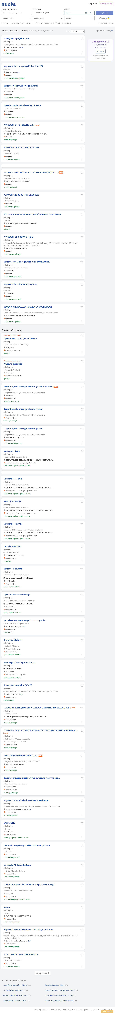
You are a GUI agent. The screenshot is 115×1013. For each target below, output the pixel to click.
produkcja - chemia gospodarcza (18, 662)
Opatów (8, 398)
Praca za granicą (69, 1010)
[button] (82, 38)
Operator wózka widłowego (16, 594)
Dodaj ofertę (106, 4)
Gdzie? (67, 9)
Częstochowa (10, 350)
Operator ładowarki (12, 568)
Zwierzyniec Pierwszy (13, 674)
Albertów (8, 789)
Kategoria (37, 9)
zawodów (109, 23)
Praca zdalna (56, 1010)
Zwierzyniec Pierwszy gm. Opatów (18, 463)
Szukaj (105, 13)
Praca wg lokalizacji (41, 1010)
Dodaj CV (100, 51)
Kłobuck (8, 719)
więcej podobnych (42, 973)
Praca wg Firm (83, 1010)
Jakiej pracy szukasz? (10, 9)
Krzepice (8, 745)
